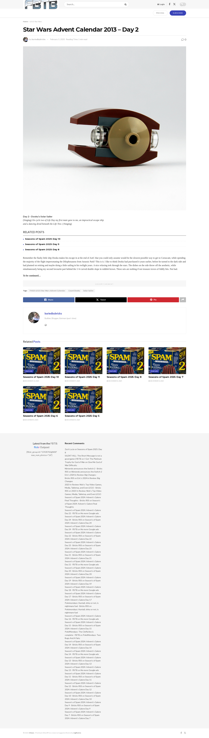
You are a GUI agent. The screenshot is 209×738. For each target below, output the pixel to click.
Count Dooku (74, 291)
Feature (28, 372)
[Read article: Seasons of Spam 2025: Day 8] (125, 361)
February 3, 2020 (57, 39)
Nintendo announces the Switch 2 (87, 472)
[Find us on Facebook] (169, 4)
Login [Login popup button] (161, 4)
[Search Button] (126, 4)
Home (25, 21)
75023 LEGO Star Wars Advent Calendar (47, 291)
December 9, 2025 (72, 381)
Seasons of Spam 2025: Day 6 (40, 416)
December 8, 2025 (114, 381)
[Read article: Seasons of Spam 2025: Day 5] (83, 400)
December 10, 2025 (31, 381)
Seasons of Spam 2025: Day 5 (82, 416)
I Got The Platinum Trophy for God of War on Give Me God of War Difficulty (83, 462)
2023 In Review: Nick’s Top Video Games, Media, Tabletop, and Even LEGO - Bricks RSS (83, 488)
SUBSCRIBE (178, 13)
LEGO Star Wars (36, 21)
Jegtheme (77, 733)
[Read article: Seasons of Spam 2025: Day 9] (83, 361)
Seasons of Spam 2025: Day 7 (165, 377)
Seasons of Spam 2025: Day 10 (42, 239)
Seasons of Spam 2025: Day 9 (42, 244)
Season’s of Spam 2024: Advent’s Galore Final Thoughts (82, 504)
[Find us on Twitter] (174, 4)
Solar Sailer (88, 291)
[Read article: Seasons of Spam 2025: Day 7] (167, 361)
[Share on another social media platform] (183, 300)
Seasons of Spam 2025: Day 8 (42, 249)
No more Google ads (90, 514)
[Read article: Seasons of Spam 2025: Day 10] (42, 361)
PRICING (160, 13)
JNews (31, 733)
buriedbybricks (38, 39)
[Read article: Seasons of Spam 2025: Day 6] (42, 400)
